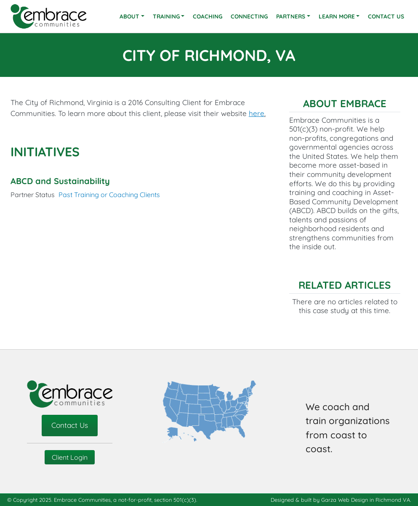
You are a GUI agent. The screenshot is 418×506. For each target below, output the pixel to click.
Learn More (337, 16)
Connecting (249, 16)
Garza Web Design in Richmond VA (365, 499)
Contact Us (386, 16)
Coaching (207, 16)
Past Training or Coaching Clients (109, 194)
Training (166, 16)
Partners (290, 16)
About (129, 16)
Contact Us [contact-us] (69, 425)
